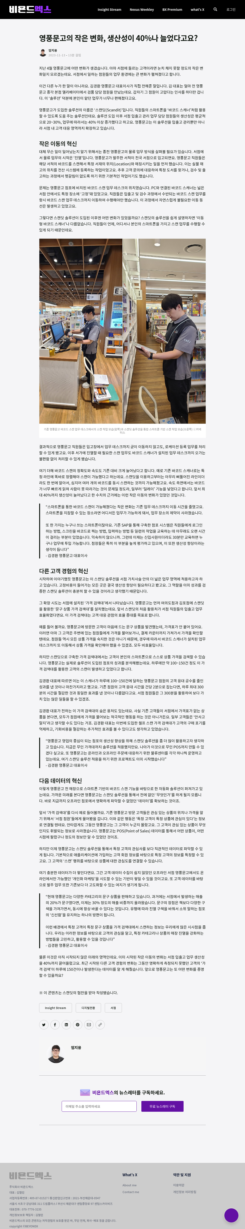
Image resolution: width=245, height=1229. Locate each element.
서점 (113, 1008)
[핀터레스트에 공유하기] (77, 1024)
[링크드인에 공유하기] (66, 1024)
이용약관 (179, 1185)
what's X (197, 9)
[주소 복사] (100, 1024)
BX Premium (172, 9)
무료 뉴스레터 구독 (162, 1106)
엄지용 (76, 1047)
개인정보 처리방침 (184, 1191)
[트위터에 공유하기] (44, 1024)
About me (130, 1185)
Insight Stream (109, 9)
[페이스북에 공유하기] (55, 1024)
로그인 (231, 9)
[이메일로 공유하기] (89, 1024)
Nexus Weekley (142, 9)
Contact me (131, 1191)
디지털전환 (88, 1008)
